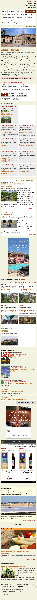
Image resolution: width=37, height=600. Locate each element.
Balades (11, 11)
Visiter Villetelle (4, 86)
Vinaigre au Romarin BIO (9, 472)
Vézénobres (5, 332)
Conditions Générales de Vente (19, 588)
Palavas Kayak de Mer (26, 145)
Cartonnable (6, 215)
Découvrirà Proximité (15, 99)
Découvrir (32, 208)
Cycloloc (4, 145)
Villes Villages (30, 11)
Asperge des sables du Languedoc (13, 566)
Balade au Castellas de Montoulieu (26, 311)
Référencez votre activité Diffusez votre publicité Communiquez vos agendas (5, 589)
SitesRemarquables (24, 86)
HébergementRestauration (15, 90)
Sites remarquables (8, 14)
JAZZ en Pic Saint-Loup (19, 356)
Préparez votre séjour (29, 520)
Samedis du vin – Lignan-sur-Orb (13, 399)
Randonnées (20, 11)
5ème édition (5, 385)
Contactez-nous (31, 4)
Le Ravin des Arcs (7, 289)
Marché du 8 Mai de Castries (12, 391)
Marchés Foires (29, 17)
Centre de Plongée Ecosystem (7, 172)
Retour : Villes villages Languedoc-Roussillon (18, 78)
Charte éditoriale (30, 5)
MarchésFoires (11, 94)
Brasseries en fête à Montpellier (22, 383)
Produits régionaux (8, 17)
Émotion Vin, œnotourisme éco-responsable (7, 114)
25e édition (13, 358)
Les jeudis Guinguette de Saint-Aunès (22, 370)
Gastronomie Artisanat (26, 90)
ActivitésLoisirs (4, 94)
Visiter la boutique (31, 482)
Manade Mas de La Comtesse (25, 133)
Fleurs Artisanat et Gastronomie (11, 393)
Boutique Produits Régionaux (11, 23)
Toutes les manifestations (26, 402)
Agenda (12, 20)
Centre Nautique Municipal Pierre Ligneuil (7, 160)
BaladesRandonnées (5, 90)
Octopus (22, 158)
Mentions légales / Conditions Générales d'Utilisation (12, 588)
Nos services (32, 7)
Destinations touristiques (25, 14)
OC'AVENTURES (6, 132)
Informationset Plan (6, 99)
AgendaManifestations (21, 94)
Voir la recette (30, 559)
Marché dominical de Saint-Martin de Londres (9, 311)
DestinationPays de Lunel (13, 86)
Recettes (19, 17)
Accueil (4, 11)
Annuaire (5, 20)
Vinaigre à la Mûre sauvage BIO (27, 472)
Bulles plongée (24, 171)
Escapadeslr (18, 525)
